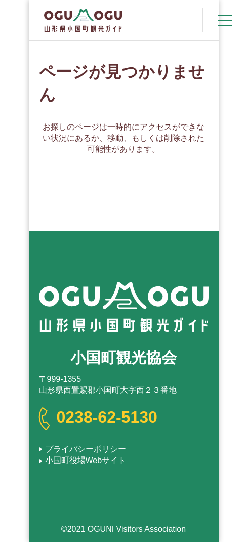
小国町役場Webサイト (86, 460)
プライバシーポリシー (85, 449)
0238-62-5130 (107, 417)
